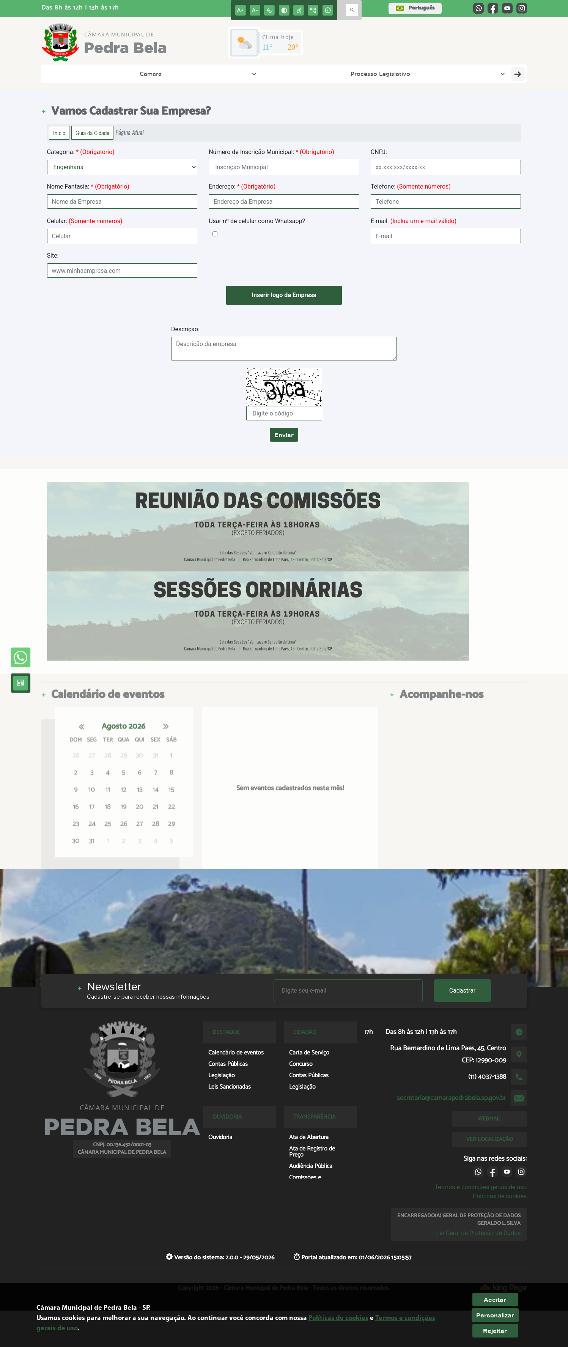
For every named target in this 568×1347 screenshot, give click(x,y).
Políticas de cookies (500, 1196)
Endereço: (242, 186)
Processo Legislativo (148, 73)
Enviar (284, 434)
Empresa (403, 73)
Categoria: (81, 152)
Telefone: (411, 186)
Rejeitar (495, 1330)
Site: (53, 255)
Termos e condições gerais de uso (480, 1187)
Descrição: (185, 329)
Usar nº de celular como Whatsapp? (257, 221)
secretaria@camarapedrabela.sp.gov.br (451, 1098)
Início (59, 133)
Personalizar (495, 1315)
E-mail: (413, 221)
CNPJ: (379, 152)
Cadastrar (462, 990)
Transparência (286, 73)
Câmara (77, 73)
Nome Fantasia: (88, 186)
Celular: (85, 221)
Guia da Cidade (92, 133)
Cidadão (348, 73)
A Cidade (222, 73)
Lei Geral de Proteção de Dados (478, 1233)
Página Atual (129, 133)
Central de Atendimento (480, 73)
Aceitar (495, 1299)
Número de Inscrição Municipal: (271, 152)
